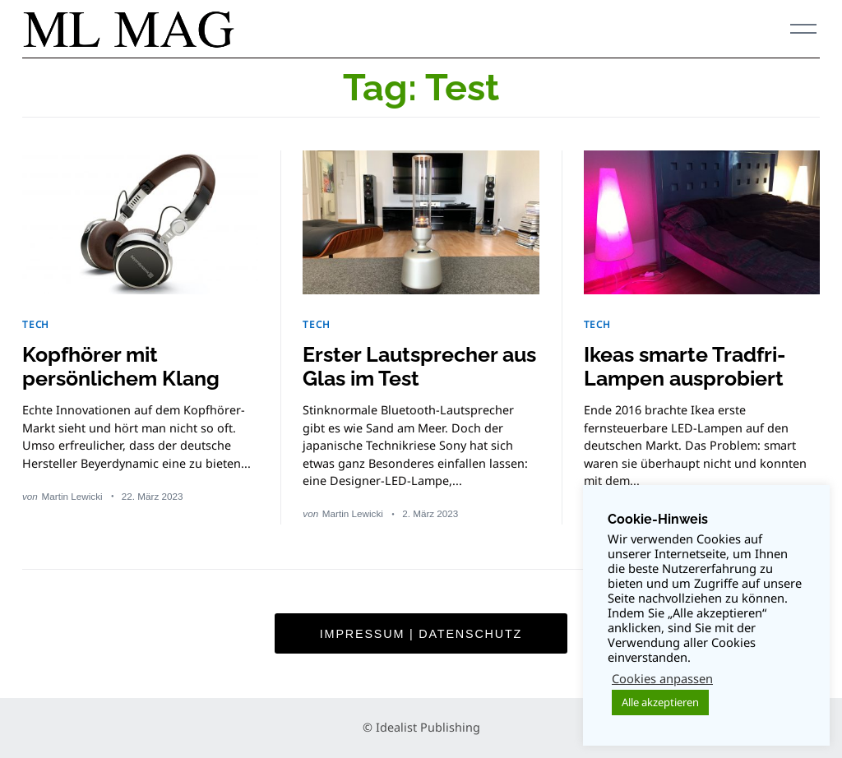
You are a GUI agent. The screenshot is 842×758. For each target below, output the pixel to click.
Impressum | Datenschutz (421, 633)
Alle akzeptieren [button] (660, 702)
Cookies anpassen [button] (662, 678)
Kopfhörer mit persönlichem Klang (121, 366)
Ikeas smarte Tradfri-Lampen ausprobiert (684, 366)
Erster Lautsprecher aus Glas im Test (419, 366)
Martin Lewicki (72, 496)
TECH (35, 323)
